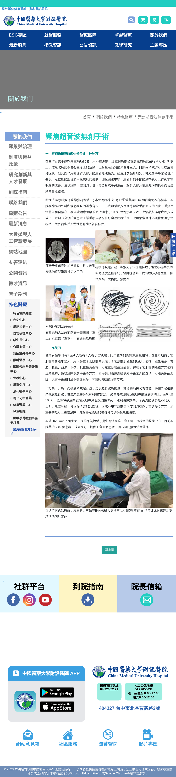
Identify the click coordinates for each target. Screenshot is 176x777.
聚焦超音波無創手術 (155, 117)
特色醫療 (125, 117)
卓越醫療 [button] (123, 35)
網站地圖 (18, 251)
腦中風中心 (21, 340)
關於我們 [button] (158, 35)
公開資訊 (18, 273)
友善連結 (18, 262)
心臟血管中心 (22, 346)
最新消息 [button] (17, 45)
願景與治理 (20, 146)
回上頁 (109, 549)
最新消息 (18, 223)
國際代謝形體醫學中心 (24, 369)
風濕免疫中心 (22, 385)
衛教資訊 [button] (52, 45)
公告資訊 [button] (88, 45)
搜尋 (131, 19)
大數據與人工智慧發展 (20, 238)
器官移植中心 (22, 333)
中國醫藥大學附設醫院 (129, 672)
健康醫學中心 (22, 405)
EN (166, 20)
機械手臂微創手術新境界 (24, 420)
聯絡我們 (18, 202)
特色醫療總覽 (22, 313)
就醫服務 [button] (52, 35)
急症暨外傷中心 (24, 353)
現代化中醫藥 (22, 398)
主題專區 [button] (158, 45)
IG (29, 599)
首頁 (87, 117)
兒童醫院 (19, 411)
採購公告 (18, 213)
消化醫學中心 (22, 391)
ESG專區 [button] (17, 35)
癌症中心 (19, 320)
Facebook (13, 599)
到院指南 (18, 192)
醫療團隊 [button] (88, 35)
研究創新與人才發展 (20, 178)
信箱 (146, 599)
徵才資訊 (18, 283)
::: (4, 3)
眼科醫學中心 (22, 360)
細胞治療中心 (22, 326)
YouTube (45, 599)
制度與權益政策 (20, 160)
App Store (57, 706)
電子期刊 (18, 294)
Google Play (57, 692)
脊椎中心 (19, 378)
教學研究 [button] (123, 45)
